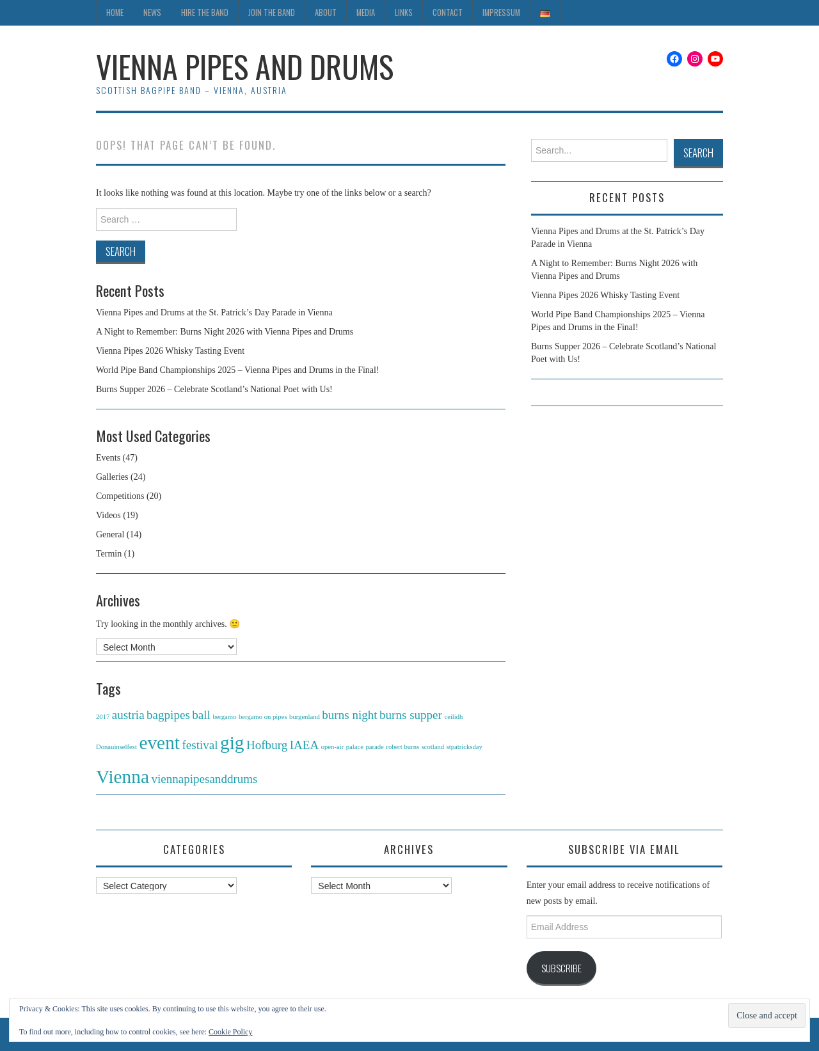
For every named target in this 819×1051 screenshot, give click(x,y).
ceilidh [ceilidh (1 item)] (453, 716)
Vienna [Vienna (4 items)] (122, 776)
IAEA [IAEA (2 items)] (304, 745)
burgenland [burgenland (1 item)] (304, 716)
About (326, 12)
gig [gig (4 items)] (232, 742)
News (152, 12)
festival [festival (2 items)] (200, 745)
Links (404, 12)
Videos (108, 515)
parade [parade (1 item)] (374, 746)
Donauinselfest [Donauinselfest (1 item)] (116, 746)
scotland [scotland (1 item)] (433, 746)
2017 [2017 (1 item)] (102, 716)
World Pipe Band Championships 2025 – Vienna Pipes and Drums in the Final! (237, 370)
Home (114, 12)
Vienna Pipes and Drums (245, 66)
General (110, 534)
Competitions (120, 496)
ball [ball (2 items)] (201, 715)
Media (365, 12)
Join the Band (271, 12)
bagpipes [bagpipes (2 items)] (168, 715)
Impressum (501, 12)
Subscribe (561, 968)
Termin (109, 553)
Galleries (112, 477)
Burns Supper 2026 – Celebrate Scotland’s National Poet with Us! (214, 389)
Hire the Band (204, 12)
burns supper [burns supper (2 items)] (410, 715)
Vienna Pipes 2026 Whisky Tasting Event (170, 351)
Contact (448, 12)
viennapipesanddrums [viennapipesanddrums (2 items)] (204, 779)
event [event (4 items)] (159, 742)
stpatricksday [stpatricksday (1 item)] (464, 746)
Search (698, 153)
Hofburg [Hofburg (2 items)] (266, 745)
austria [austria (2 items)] (128, 715)
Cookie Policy (230, 1031)
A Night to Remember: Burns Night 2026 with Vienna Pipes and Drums (224, 331)
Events (108, 457)
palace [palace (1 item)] (354, 746)
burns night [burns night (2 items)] (349, 715)
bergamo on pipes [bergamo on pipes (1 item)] (263, 716)
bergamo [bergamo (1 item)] (224, 716)
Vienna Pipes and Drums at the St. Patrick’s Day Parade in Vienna (214, 312)
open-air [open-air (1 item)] (332, 746)
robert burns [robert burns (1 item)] (402, 746)
